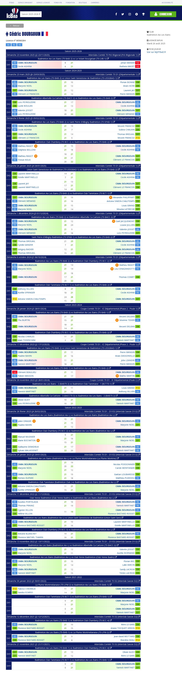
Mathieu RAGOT (25, 146)
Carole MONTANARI (125, 468)
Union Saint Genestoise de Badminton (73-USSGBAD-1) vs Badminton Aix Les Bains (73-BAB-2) (73, 169)
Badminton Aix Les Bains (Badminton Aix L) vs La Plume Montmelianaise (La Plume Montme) (73, 458)
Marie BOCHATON (26, 440)
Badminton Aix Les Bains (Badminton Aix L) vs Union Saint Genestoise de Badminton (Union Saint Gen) (73, 517)
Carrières (95, 3)
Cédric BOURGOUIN (27, 62)
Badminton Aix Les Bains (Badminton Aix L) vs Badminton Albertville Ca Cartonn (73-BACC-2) (73, 545)
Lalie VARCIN (128, 564)
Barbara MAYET (127, 66)
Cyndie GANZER (25, 244)
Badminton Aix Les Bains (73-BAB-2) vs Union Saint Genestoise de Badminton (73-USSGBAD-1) (73, 78)
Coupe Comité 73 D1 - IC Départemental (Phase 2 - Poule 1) (110, 308)
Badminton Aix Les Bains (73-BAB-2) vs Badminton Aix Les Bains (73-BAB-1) (73, 312)
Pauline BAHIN (25, 355)
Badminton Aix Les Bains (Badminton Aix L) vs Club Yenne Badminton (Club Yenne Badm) (73, 557)
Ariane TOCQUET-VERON (123, 628)
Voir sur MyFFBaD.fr (156, 52)
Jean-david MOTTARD (124, 636)
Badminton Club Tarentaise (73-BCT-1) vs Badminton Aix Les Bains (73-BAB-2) (73, 284)
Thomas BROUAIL (126, 134)
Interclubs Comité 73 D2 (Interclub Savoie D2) (117, 581)
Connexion (163, 14)
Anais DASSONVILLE (125, 355)
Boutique (83, 3)
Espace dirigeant (25, 3)
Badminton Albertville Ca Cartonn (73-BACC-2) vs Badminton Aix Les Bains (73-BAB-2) (73, 98)
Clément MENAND (126, 114)
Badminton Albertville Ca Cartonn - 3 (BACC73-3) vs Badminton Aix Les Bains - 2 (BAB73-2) (73, 395)
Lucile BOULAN (25, 105)
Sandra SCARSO (25, 592)
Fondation (70, 3)
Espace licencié (43, 3)
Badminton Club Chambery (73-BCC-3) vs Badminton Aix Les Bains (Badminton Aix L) (73, 529)
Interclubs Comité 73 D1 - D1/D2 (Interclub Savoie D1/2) (112, 411)
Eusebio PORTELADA (28, 501)
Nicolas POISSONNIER (124, 464)
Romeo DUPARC (26, 478)
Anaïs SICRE (129, 85)
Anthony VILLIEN (26, 289)
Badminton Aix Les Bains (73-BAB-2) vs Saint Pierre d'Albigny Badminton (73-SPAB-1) (73, 122)
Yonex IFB (58, 3)
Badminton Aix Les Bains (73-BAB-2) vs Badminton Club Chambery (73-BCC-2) (73, 261)
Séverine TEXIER (127, 320)
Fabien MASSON (25, 375)
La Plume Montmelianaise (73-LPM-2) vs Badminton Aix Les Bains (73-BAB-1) (73, 584)
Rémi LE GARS (128, 624)
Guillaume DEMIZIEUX (28, 446)
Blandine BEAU (127, 640)
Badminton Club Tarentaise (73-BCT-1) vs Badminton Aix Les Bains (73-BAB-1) (73, 596)
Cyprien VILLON (25, 510)
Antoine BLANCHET (27, 533)
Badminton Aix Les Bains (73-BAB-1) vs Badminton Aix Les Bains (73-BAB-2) (73, 368)
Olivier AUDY (24, 399)
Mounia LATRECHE (126, 209)
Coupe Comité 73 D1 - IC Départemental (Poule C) (115, 380)
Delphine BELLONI (26, 149)
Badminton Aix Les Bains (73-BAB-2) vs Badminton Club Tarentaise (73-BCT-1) (73, 193)
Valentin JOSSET (25, 110)
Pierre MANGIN (127, 94)
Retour (15, 25)
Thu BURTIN (24, 320)
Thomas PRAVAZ (26, 505)
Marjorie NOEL (25, 85)
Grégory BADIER (25, 249)
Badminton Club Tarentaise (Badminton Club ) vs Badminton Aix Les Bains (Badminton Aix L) (73, 482)
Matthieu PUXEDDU (125, 478)
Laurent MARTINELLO (28, 173)
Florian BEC (129, 561)
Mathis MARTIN (127, 375)
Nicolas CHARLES (26, 336)
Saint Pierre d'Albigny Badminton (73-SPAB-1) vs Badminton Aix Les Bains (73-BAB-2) (73, 237)
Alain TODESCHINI (26, 340)
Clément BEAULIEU (27, 372)
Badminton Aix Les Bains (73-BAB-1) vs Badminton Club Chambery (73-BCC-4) (73, 620)
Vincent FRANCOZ (126, 126)
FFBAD (11, 3)
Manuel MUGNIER (26, 436)
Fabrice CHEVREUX (26, 588)
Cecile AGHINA (25, 66)
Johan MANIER (128, 62)
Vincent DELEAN (127, 316)
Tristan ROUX (24, 159)
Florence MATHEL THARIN (30, 537)
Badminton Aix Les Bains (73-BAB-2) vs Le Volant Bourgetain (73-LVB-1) (73, 58)
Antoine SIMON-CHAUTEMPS (121, 201)
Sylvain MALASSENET (28, 450)
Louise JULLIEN (127, 225)
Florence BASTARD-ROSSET (121, 513)
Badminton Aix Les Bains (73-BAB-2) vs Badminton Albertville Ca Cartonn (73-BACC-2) (73, 217)
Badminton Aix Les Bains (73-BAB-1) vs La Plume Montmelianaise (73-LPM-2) (73, 632)
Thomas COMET (127, 277)
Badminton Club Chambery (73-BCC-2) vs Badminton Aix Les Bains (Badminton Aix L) (73, 430)
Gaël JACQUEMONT (125, 221)
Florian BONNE (127, 82)
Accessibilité (167, 3)
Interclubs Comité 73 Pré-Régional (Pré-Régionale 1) (114, 55)
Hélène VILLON (25, 513)
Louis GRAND (128, 205)
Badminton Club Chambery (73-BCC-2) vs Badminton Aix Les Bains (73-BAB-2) (73, 142)
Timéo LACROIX (127, 573)
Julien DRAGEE (24, 421)
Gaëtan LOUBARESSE (124, 474)
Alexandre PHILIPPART (124, 197)
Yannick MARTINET (125, 340)
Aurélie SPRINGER (26, 292)
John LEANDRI (128, 360)
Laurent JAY (129, 90)
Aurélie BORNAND (126, 553)
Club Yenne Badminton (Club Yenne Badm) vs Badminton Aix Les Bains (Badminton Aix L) (73, 497)
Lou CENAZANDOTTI (124, 268)
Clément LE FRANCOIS (28, 94)
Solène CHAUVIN (127, 129)
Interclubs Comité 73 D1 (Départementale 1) (118, 74)
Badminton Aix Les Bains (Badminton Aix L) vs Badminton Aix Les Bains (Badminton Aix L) (73, 415)
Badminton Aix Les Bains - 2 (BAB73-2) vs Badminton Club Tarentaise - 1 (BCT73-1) (73, 383)
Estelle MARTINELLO (28, 177)
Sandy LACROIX (127, 569)
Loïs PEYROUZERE (26, 102)
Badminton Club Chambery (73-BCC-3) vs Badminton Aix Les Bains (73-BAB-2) (73, 332)
